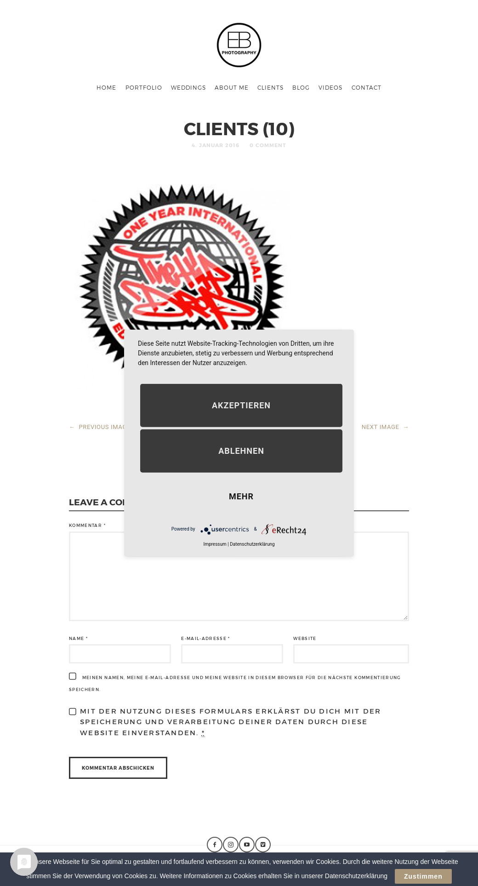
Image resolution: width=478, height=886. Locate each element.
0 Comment (268, 145)
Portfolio (143, 87)
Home (106, 87)
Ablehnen (241, 450)
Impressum (214, 543)
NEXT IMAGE (385, 426)
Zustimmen (423, 878)
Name (78, 638)
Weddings (188, 87)
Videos (330, 87)
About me (232, 87)
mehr (241, 496)
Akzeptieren (241, 405)
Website (304, 638)
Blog (301, 87)
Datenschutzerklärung (252, 543)
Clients (270, 87)
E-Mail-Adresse (205, 638)
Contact (366, 87)
